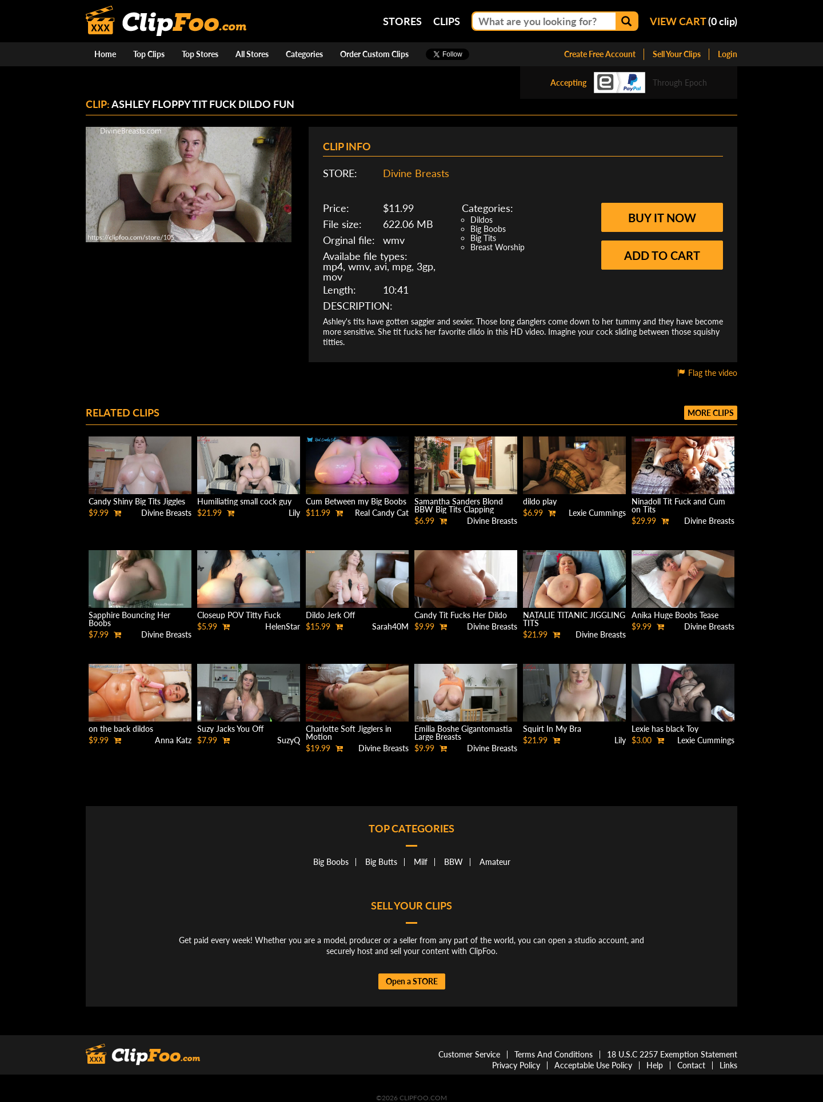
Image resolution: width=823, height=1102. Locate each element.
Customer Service (469, 1054)
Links (728, 1065)
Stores (402, 21)
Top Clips (149, 54)
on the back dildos (121, 729)
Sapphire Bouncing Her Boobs (129, 619)
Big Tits (483, 238)
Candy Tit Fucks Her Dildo (460, 615)
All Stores (252, 54)
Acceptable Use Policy (593, 1065)
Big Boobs (488, 229)
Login (727, 54)
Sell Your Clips (677, 54)
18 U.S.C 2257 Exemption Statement (672, 1054)
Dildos (481, 220)
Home (105, 54)
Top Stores (200, 54)
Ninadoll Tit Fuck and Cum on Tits (678, 505)
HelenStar (282, 626)
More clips (711, 413)
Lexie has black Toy (665, 729)
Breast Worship (497, 247)
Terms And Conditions (553, 1054)
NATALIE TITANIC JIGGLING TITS (574, 619)
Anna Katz (173, 740)
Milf (421, 862)
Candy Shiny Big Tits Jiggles (137, 501)
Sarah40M (390, 626)
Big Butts (381, 862)
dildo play (540, 501)
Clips (446, 21)
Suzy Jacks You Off (230, 729)
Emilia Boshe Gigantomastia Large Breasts (463, 733)
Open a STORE (412, 981)
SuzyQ (288, 740)
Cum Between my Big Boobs (356, 501)
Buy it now (662, 218)
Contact (691, 1065)
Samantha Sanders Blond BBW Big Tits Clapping (458, 505)
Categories (304, 54)
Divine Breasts (416, 173)
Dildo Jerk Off (330, 615)
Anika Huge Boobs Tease (675, 615)
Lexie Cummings (597, 513)
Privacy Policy (516, 1065)
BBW (453, 862)
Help (654, 1065)
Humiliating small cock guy (244, 501)
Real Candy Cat (382, 513)
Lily (294, 513)
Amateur (495, 862)
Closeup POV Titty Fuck (239, 615)
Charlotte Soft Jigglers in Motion (348, 733)
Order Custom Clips (374, 54)
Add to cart (662, 255)
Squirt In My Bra (552, 729)
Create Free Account (600, 54)
